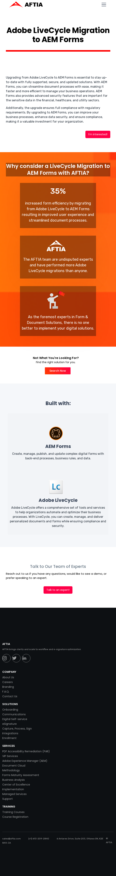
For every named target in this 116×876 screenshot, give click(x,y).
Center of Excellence (16, 784)
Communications (14, 714)
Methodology (11, 770)
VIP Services (10, 756)
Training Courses (13, 812)
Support (7, 799)
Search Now (57, 371)
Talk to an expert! (58, 590)
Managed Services (14, 794)
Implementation (13, 789)
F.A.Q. (5, 691)
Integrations (10, 733)
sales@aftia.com (11, 838)
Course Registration (15, 817)
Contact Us (9, 696)
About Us (8, 677)
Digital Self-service (14, 719)
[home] (28, 5)
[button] (103, 4)
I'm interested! (97, 134)
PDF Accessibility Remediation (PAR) (26, 751)
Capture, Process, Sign (17, 728)
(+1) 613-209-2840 (38, 838)
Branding (8, 687)
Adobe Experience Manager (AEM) (24, 761)
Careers (7, 682)
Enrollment (9, 738)
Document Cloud (13, 765)
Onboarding (10, 710)
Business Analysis (13, 780)
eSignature (9, 724)
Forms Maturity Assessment (20, 775)
